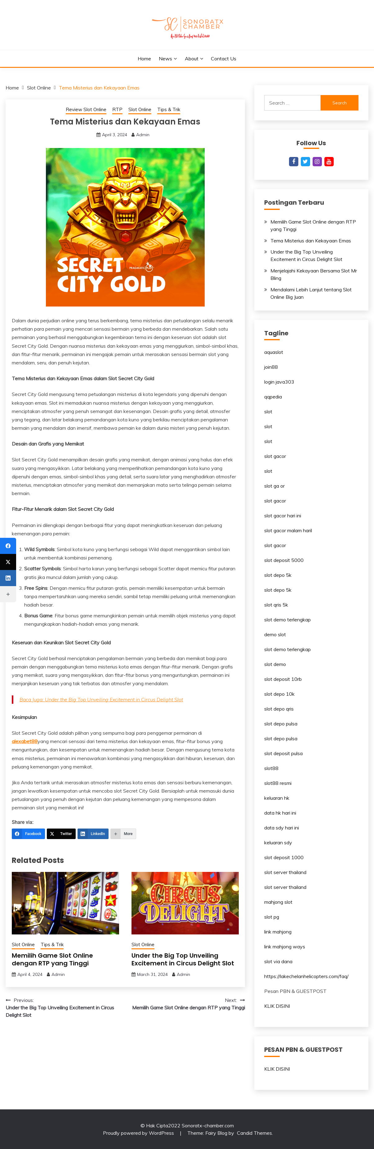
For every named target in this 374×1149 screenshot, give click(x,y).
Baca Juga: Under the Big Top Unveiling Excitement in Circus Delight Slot (101, 699)
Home (144, 58)
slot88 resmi (278, 783)
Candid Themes (254, 1133)
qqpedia (273, 397)
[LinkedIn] (93, 834)
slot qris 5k (276, 605)
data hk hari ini (280, 813)
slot (268, 411)
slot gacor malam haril (288, 530)
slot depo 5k (278, 575)
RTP (117, 109)
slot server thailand (285, 872)
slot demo (275, 664)
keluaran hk (276, 798)
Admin (142, 134)
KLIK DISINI (277, 1006)
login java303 (279, 382)
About (191, 58)
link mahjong (278, 932)
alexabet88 (25, 741)
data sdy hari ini (281, 828)
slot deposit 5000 (284, 560)
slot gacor (275, 456)
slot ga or (274, 486)
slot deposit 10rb (283, 679)
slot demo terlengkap (287, 619)
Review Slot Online (86, 109)
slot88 (271, 768)
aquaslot (273, 352)
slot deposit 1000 (284, 857)
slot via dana (278, 961)
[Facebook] (28, 834)
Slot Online (139, 109)
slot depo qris (279, 709)
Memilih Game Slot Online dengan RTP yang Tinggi (52, 959)
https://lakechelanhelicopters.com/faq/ (306, 976)
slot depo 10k (279, 694)
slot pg (271, 917)
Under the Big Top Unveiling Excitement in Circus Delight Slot (182, 959)
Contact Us (223, 58)
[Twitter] (61, 834)
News (165, 58)
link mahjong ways (284, 946)
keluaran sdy (278, 842)
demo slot (275, 634)
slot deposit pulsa (283, 753)
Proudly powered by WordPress (139, 1133)
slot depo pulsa (280, 723)
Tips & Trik (168, 109)
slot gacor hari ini (282, 515)
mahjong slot (278, 902)
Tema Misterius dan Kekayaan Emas (310, 240)
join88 (271, 367)
